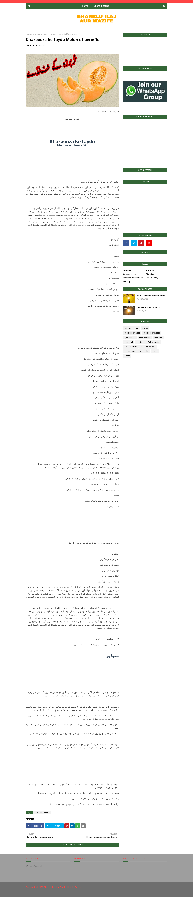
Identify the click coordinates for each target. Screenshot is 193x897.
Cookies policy (129, 274)
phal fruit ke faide (40, 34)
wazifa (127, 356)
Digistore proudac (132, 333)
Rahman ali (31, 45)
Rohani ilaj (144, 351)
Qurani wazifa (130, 351)
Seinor (154, 351)
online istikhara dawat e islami (151, 295)
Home (28, 34)
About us (150, 270)
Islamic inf (129, 342)
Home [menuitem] (85, 5)
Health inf (158, 337)
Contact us (128, 270)
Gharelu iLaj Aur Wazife (55, 887)
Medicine (140, 342)
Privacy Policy (152, 277)
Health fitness (145, 337)
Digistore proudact (152, 333)
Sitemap (126, 281)
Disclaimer (150, 274)
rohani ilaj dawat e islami (148, 307)
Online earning (154, 342)
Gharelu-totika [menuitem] (101, 5)
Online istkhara (131, 346)
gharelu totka (130, 337)
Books (145, 328)
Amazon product (132, 328)
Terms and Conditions (133, 277)
